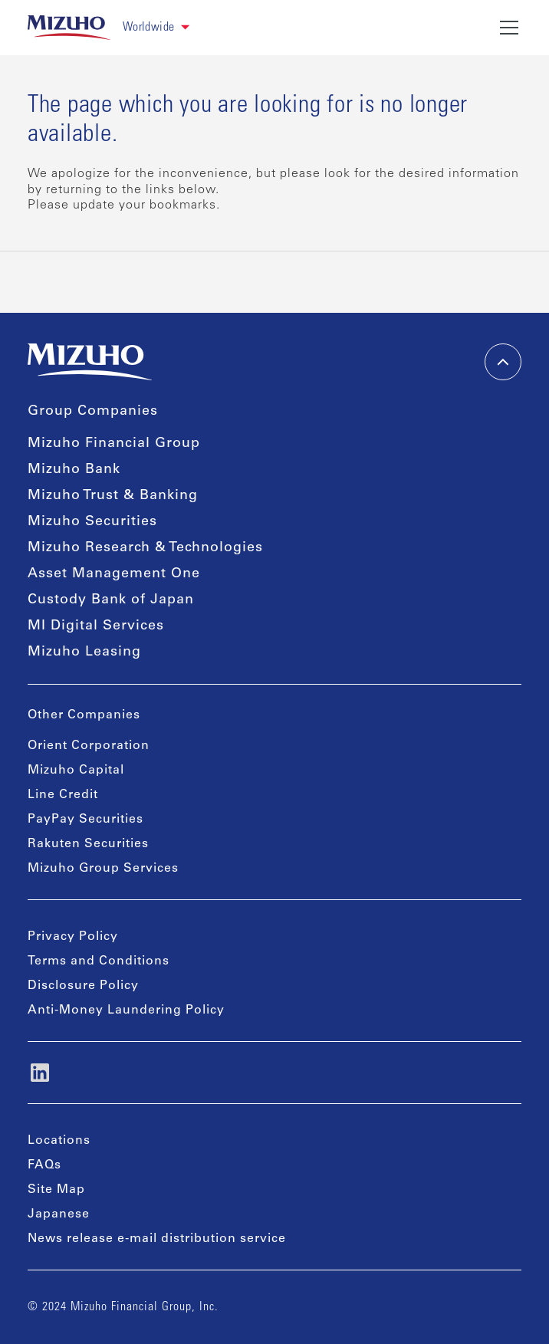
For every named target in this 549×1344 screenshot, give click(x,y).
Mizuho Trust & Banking (113, 496)
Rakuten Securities (88, 844)
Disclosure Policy (83, 986)
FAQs (44, 1165)
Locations (59, 1141)
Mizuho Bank (74, 470)
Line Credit (63, 795)
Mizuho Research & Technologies (145, 548)
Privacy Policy (73, 937)
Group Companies (93, 412)
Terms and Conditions (98, 961)
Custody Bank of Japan (111, 600)
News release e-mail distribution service (157, 1239)
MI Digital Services (96, 626)
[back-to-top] (503, 361)
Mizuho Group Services (103, 869)
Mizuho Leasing (84, 652)
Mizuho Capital (76, 770)
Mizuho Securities (92, 522)
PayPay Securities (85, 819)
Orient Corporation (89, 746)
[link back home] (69, 27)
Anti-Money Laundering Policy (126, 1010)
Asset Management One (114, 574)
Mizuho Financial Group (114, 444)
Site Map (56, 1190)
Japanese (59, 1214)
